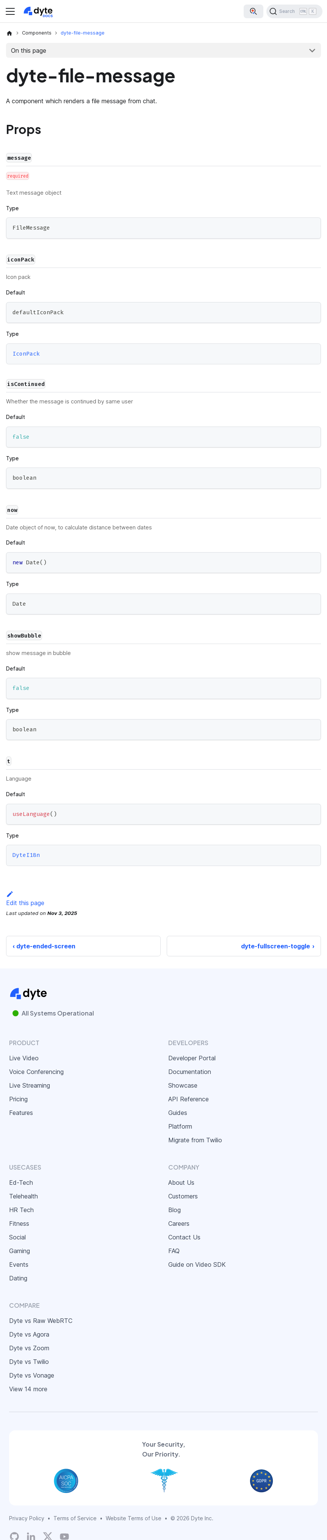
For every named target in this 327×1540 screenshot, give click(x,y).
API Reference (188, 1099)
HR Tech (21, 1210)
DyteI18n (26, 855)
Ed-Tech (21, 1182)
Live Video (24, 1058)
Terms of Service (75, 1518)
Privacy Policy (26, 1518)
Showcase (182, 1085)
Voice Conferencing (36, 1071)
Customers (183, 1196)
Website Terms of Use (133, 1518)
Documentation (189, 1071)
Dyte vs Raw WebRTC (40, 1320)
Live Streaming (29, 1085)
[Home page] (9, 33)
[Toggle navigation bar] (10, 11)
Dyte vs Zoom (29, 1348)
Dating (18, 1278)
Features (21, 1112)
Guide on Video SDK (197, 1264)
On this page (28, 50)
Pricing (18, 1099)
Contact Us (184, 1237)
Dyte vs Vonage (31, 1375)
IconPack (26, 353)
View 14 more (28, 1389)
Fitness (19, 1223)
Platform (180, 1126)
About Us (181, 1182)
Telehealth (23, 1196)
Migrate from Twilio (195, 1140)
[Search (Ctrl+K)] (294, 11)
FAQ (174, 1251)
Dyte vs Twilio (29, 1361)
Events (18, 1264)
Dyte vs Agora (29, 1334)
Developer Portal (192, 1058)
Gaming (19, 1251)
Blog (174, 1210)
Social (17, 1237)
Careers (178, 1223)
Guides (177, 1112)
